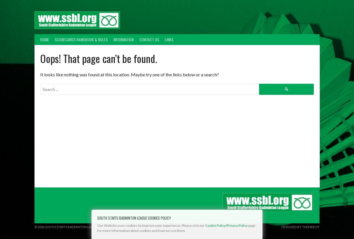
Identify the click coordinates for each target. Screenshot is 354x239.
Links (169, 39)
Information (123, 39)
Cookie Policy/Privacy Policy (226, 225)
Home (44, 39)
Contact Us (149, 39)
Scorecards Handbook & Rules (81, 39)
